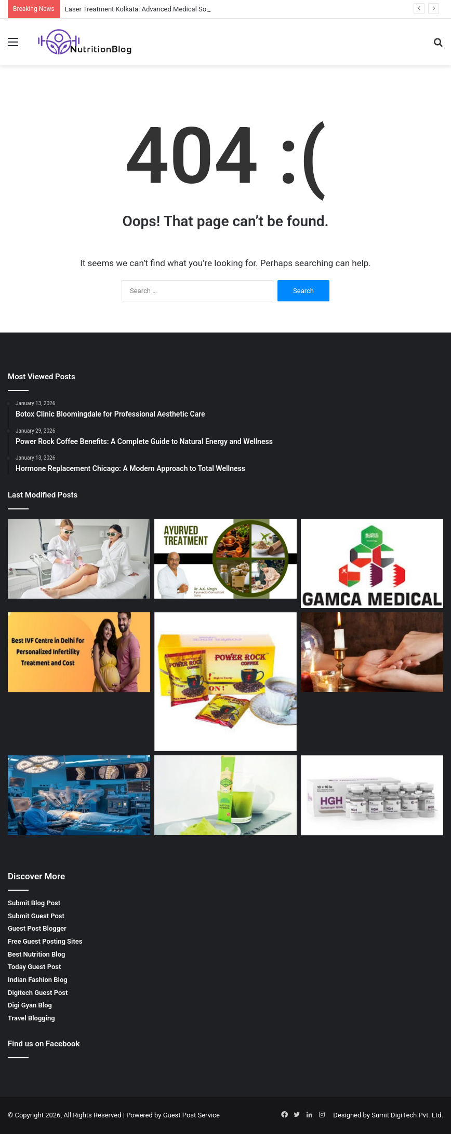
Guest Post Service (191, 1115)
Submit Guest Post (36, 916)
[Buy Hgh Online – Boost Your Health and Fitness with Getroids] (372, 795)
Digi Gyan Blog (30, 1005)
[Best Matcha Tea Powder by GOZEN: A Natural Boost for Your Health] (225, 795)
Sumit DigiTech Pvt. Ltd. (407, 1115)
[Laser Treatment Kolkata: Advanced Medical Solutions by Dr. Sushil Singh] (79, 559)
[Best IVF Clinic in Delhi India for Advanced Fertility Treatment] (79, 652)
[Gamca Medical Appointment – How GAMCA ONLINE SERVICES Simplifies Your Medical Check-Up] (372, 563)
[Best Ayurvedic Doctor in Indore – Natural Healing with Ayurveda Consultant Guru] (225, 559)
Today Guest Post (34, 967)
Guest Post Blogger (37, 928)
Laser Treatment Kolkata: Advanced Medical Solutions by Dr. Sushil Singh (174, 9)
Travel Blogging (31, 1018)
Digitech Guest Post (38, 993)
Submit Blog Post (34, 903)
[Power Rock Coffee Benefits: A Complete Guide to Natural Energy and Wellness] (225, 681)
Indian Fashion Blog (38, 980)
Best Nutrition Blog (36, 954)
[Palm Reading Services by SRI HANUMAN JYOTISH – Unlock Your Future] (372, 652)
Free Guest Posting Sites (45, 941)
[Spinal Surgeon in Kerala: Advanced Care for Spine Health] (79, 795)
